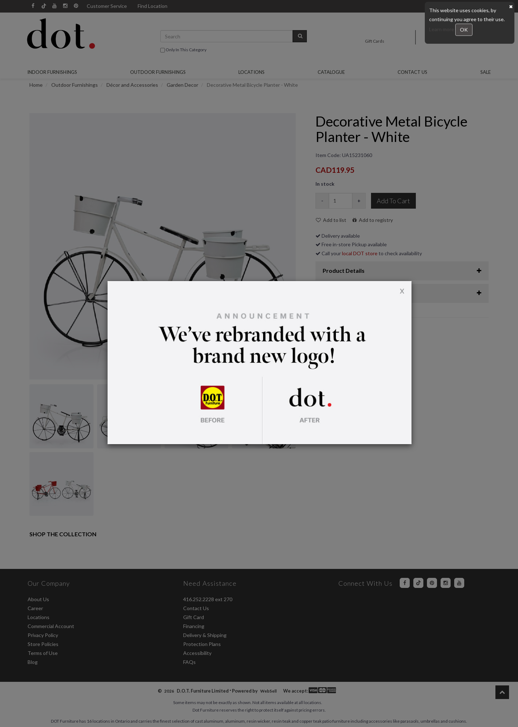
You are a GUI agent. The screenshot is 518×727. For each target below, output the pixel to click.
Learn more (442, 29)
